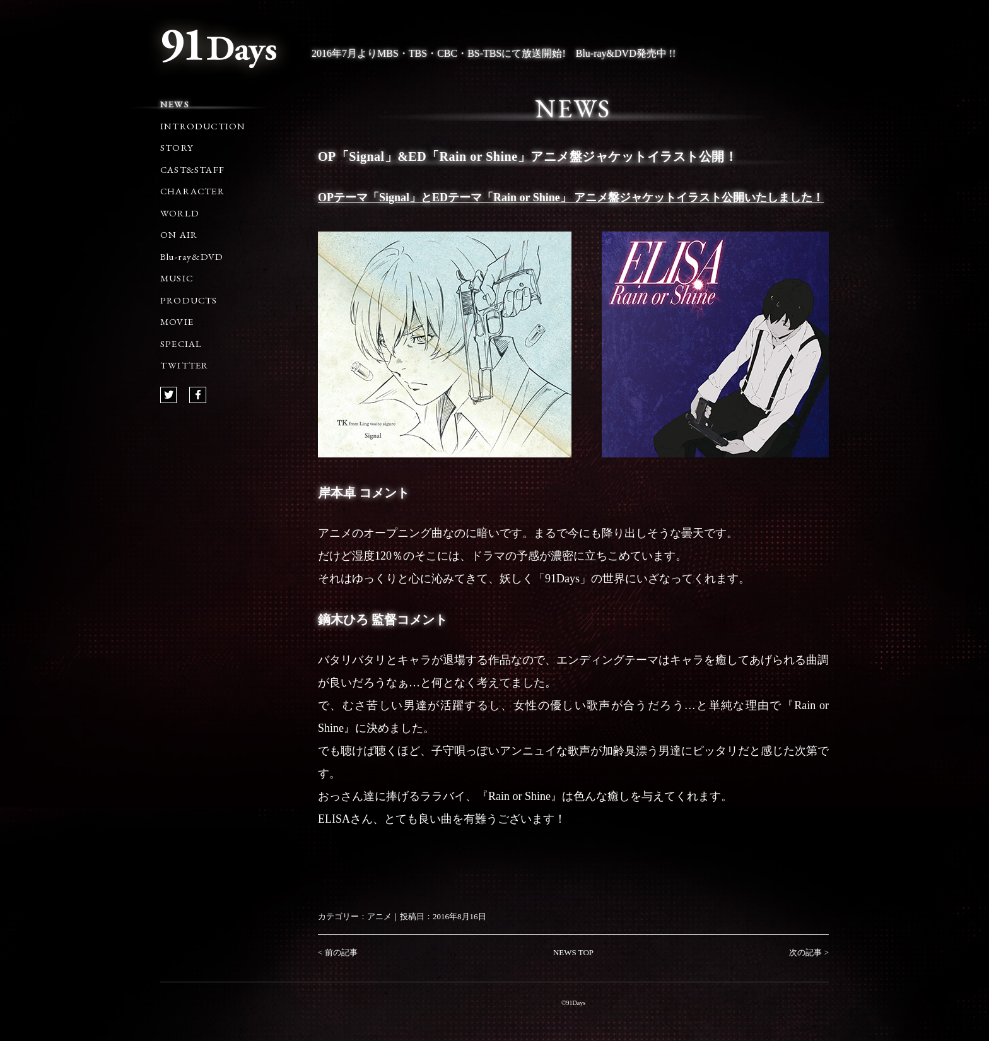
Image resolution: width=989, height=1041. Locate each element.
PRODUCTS (189, 300)
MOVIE (177, 321)
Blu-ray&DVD (191, 256)
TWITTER (184, 365)
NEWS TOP (573, 952)
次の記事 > (809, 952)
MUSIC (176, 278)
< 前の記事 (338, 952)
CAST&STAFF (192, 169)
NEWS (174, 104)
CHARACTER (192, 191)
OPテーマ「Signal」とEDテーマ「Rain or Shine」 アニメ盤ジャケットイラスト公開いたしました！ (571, 197)
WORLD (179, 213)
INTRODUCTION (202, 126)
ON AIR (178, 234)
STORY (177, 147)
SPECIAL (181, 344)
